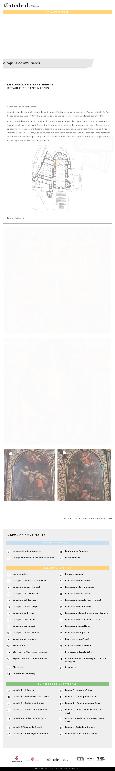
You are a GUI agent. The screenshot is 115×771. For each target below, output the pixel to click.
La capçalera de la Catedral (27, 551)
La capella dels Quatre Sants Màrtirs (83, 619)
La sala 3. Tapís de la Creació (27, 727)
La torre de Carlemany (24, 673)
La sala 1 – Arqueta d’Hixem (79, 690)
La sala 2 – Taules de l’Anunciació (29, 718)
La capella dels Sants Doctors (80, 580)
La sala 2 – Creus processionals (81, 696)
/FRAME (78, 769)
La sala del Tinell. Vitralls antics (81, 733)
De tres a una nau (74, 574)
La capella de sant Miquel (26, 606)
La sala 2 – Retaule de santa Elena (82, 703)
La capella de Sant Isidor (77, 593)
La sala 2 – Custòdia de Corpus (28, 703)
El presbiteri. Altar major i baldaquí (30, 652)
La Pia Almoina (72, 557)
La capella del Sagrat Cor (77, 632)
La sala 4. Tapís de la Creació (80, 727)
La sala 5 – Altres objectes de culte (30, 733)
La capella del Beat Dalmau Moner (30, 580)
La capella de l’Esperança (78, 645)
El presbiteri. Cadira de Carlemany (30, 658)
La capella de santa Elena (78, 606)
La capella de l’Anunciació (26, 593)
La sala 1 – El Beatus (23, 690)
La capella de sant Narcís (78, 626)
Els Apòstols (19, 645)
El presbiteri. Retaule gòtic (78, 652)
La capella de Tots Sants (25, 639)
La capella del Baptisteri (25, 600)
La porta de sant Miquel (77, 639)
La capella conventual (24, 626)
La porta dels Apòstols (76, 551)
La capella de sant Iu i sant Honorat (83, 600)
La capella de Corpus (23, 613)
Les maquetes (20, 574)
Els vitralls (18, 667)
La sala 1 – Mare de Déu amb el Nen (31, 696)
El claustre (70, 667)
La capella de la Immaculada (79, 587)
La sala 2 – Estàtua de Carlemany (30, 709)
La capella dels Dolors (24, 619)
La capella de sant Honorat (26, 587)
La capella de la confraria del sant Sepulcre (86, 613)
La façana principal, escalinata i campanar (34, 557)
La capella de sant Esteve (26, 632)
